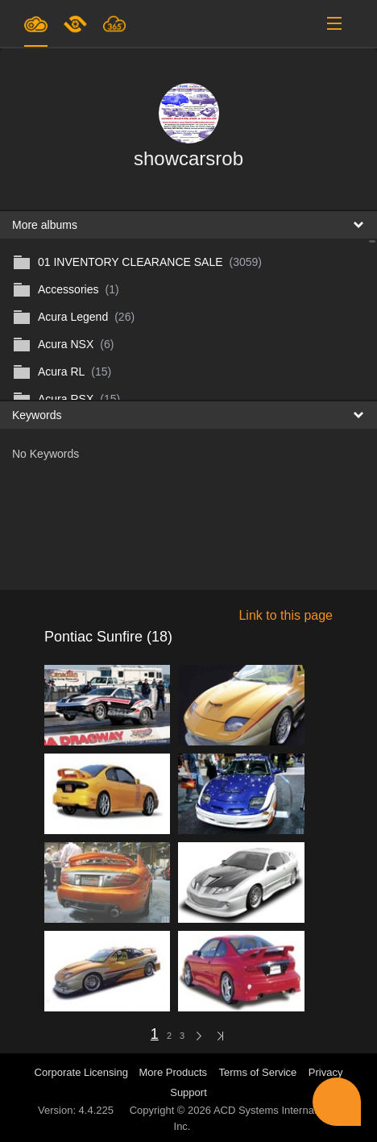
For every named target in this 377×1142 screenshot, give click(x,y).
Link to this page (285, 615)
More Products (173, 1072)
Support (188, 1092)
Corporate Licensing (83, 1072)
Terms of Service (258, 1072)
